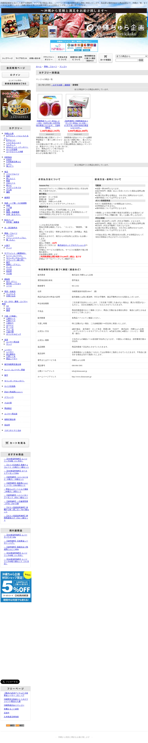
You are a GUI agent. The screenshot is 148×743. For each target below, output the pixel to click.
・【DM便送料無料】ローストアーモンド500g (15, 472)
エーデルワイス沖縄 (14, 152)
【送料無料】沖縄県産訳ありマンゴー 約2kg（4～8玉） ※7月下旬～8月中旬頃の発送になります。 (76, 124)
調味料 (7, 279)
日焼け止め (10, 296)
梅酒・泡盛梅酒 (12, 212)
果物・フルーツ (10, 233)
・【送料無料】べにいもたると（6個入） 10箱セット (16, 478)
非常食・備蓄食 (12, 222)
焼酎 (8, 210)
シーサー (8, 350)
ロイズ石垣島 (11, 149)
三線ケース (10, 320)
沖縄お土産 (9, 133)
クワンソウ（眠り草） (15, 260)
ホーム (39, 66)
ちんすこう (10, 145)
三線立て (10, 323)
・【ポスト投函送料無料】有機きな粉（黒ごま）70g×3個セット (16, 509)
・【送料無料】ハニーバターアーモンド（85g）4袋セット (16, 496)
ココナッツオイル (13, 187)
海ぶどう (10, 166)
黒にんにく (10, 178)
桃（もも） (10, 240)
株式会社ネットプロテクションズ (72, 245)
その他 (9, 274)
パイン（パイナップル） (16, 238)
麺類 (8, 192)
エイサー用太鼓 (12, 342)
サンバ (9, 344)
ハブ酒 (9, 208)
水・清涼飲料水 (10, 228)
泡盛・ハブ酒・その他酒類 (15, 203)
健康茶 (7, 197)
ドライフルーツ (12, 174)
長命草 (9, 271)
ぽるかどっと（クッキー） (17, 147)
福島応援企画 (9, 419)
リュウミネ (10, 294)
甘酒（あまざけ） (13, 214)
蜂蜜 (8, 181)
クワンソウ (9, 397)
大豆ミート (10, 183)
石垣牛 (9, 159)
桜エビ (9, 185)
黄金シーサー (11, 359)
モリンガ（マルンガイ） (16, 258)
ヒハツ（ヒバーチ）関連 (14, 370)
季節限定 (8, 408)
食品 (6, 172)
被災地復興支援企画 (12, 364)
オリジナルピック (13, 334)
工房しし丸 (10, 356)
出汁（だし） (11, 281)
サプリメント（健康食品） (15, 253)
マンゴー (10, 235)
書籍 (8, 310)
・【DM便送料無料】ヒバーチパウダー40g (15, 536)
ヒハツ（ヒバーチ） (14, 255)
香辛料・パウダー (13, 284)
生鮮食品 (8, 157)
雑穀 (8, 176)
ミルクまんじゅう (13, 143)
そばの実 (8, 403)
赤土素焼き (10, 354)
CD (7, 306)
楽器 (6, 340)
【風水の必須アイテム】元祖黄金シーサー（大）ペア (16, 694)
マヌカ (9, 269)
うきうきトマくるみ (12, 430)
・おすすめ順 (56, 85)
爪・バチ (10, 327)
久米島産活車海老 (11, 717)
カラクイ (10, 325)
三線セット (10, 318)
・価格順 (66, 85)
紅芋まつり (10, 140)
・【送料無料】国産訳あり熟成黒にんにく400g (16, 548)
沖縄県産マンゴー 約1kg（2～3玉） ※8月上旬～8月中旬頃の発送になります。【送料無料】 (48, 124)
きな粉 (9, 190)
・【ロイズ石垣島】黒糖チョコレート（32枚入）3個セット (16, 466)
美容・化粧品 (9, 291)
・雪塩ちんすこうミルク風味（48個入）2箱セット (16, 490)
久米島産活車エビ (13, 162)
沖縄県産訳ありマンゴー (14, 705)
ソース (9, 286)
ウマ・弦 (10, 330)
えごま (9, 267)
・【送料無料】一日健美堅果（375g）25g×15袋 (16, 502)
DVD (8, 308)
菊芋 (8, 262)
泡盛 (8, 205)
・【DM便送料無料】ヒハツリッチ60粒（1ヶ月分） (15, 460)
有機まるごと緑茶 (11, 709)
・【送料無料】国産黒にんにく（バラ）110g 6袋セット (16, 484)
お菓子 (7, 245)
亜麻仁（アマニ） (13, 264)
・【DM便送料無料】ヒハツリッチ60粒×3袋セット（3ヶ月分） (16, 561)
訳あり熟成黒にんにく (13, 392)
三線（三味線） (10, 316)
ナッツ (9, 248)
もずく (9, 164)
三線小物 (10, 332)
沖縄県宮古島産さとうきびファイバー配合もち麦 (16, 700)
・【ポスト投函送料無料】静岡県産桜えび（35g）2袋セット (16, 518)
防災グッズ (9, 220)
